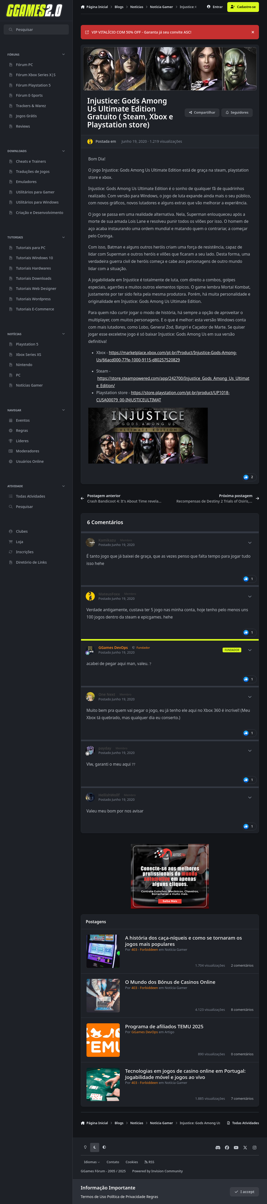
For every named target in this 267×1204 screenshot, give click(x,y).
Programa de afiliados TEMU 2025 (164, 1026)
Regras (152, 1196)
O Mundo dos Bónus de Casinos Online (170, 982)
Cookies (132, 1162)
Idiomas (92, 1162)
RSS (149, 1162)
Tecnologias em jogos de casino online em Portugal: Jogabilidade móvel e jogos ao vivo (185, 1073)
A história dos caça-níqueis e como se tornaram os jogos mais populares (183, 940)
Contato (113, 1162)
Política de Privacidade (126, 1196)
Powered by (157, 1171)
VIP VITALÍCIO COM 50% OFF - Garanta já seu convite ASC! (138, 32)
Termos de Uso (93, 1196)
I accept (244, 1191)
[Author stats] (250, 542)
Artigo (169, 1032)
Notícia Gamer (176, 949)
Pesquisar (20, 29)
